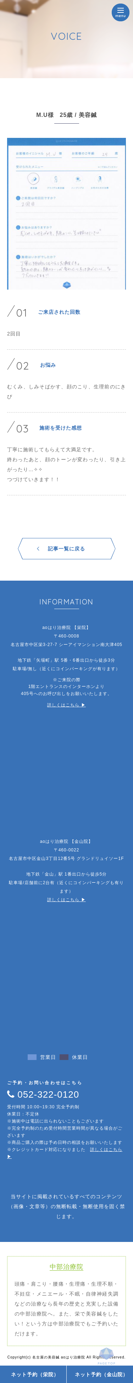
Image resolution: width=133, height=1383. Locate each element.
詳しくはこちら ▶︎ (66, 705)
